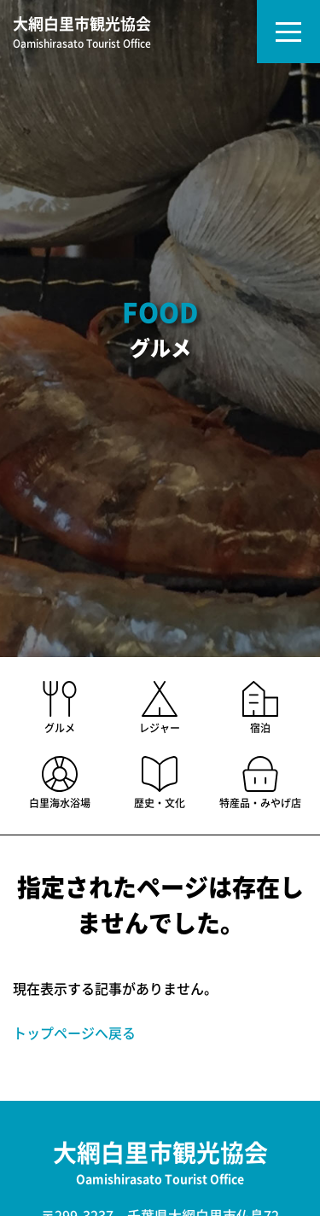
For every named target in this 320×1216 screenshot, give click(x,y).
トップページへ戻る (74, 1033)
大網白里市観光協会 (82, 33)
